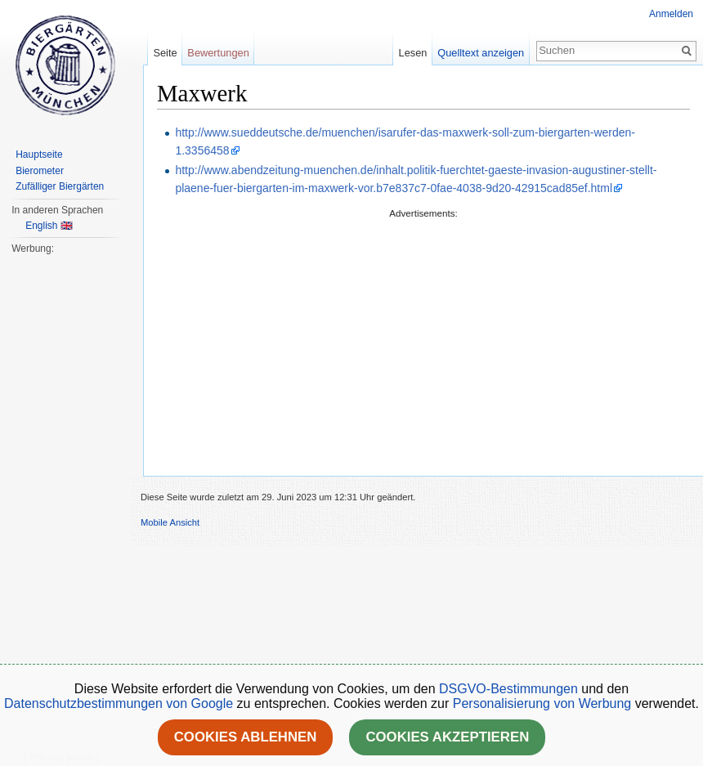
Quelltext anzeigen (480, 53)
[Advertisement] (423, 336)
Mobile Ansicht (170, 522)
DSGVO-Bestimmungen (508, 689)
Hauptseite (39, 154)
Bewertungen (218, 53)
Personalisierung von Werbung (542, 703)
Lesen (413, 53)
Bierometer (40, 171)
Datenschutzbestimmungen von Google (118, 703)
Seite (165, 53)
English (41, 225)
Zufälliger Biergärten (60, 186)
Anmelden (671, 14)
